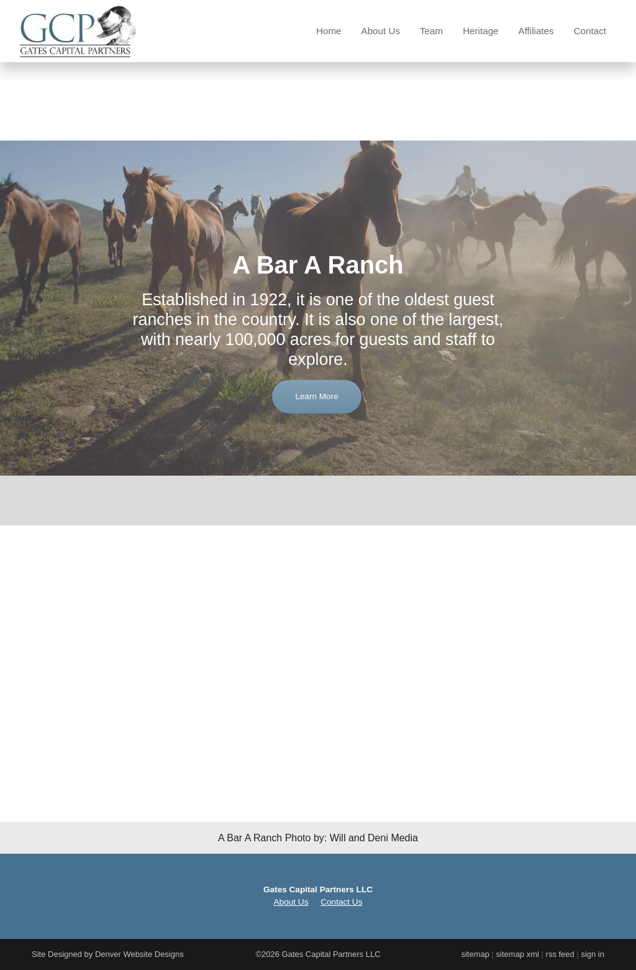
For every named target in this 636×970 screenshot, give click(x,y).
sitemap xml (517, 954)
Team (431, 30)
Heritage (480, 30)
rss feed (560, 954)
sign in (592, 954)
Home (329, 30)
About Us (380, 30)
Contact (590, 30)
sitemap (475, 954)
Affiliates (536, 30)
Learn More (316, 445)
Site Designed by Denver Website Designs (108, 954)
